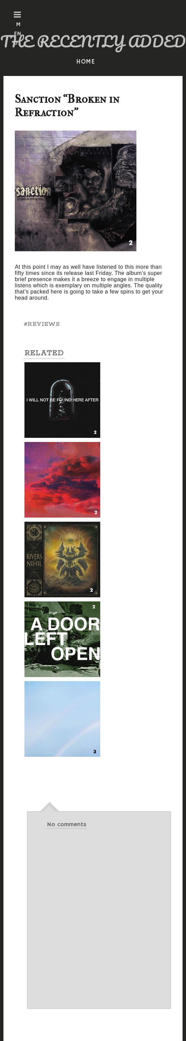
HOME (85, 62)
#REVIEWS (42, 324)
